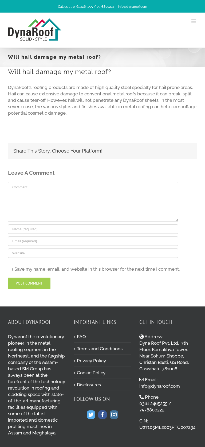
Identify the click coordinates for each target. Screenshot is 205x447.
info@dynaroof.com (132, 7)
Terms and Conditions (100, 348)
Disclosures (89, 384)
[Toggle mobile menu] (194, 21)
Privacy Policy (91, 360)
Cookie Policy (91, 372)
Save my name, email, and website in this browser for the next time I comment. (97, 269)
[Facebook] (102, 414)
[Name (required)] (93, 229)
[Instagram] (114, 414)
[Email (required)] (93, 241)
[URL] (93, 253)
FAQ (81, 336)
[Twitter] (91, 414)
